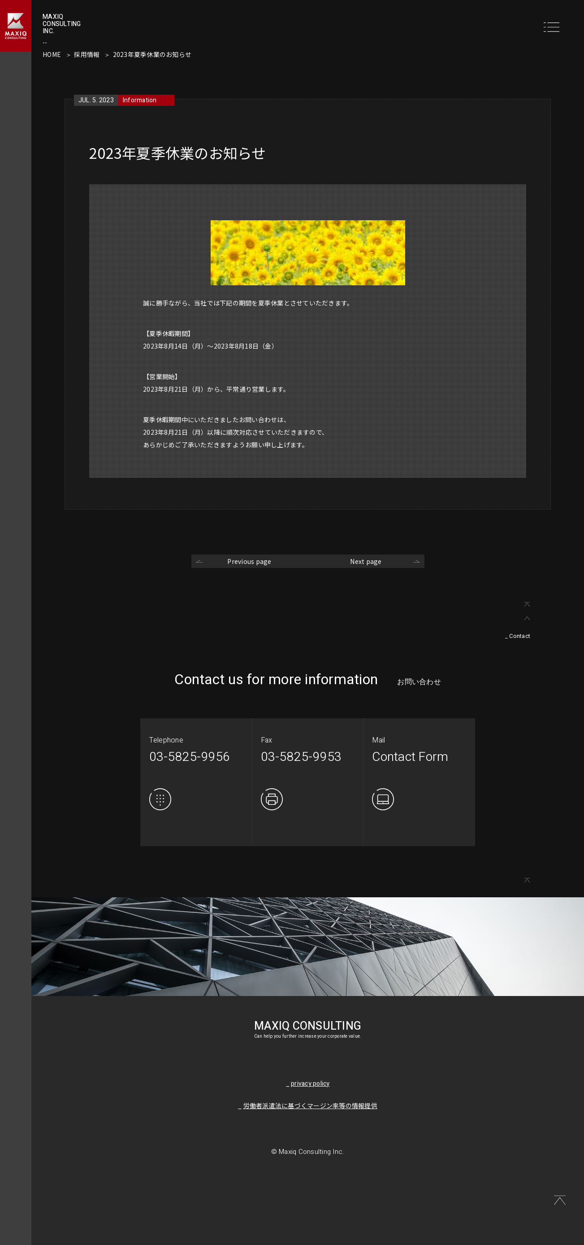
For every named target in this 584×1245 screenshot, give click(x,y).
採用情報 (86, 54)
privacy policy (310, 1083)
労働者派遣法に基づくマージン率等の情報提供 (310, 1106)
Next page (365, 561)
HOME (52, 54)
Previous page (249, 561)
